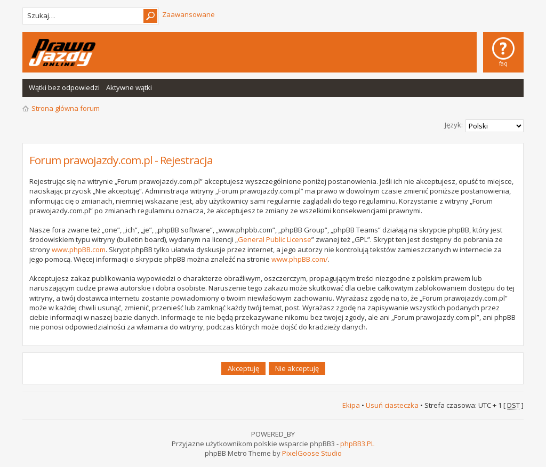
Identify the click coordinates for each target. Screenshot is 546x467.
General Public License (274, 239)
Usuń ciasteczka (392, 405)
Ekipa (351, 405)
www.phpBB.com (79, 249)
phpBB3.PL (357, 443)
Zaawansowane (188, 14)
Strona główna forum (65, 108)
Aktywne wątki (129, 87)
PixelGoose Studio (312, 453)
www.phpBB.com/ (299, 259)
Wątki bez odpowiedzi (64, 87)
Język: (454, 125)
